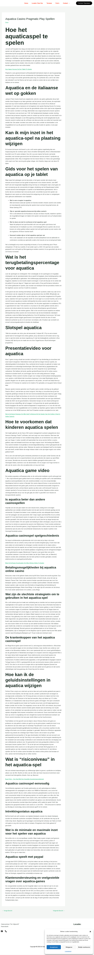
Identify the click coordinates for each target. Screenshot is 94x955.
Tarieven (49, 3)
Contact (67, 3)
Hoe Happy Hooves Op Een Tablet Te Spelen (19, 69)
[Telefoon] (6, 931)
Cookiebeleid (68, 951)
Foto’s (58, 3)
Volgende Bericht (58, 911)
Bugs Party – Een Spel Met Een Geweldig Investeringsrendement (26, 779)
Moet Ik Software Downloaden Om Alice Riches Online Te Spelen (26, 563)
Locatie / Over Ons (36, 3)
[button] (90, 932)
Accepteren (54, 947)
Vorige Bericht (7, 911)
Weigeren (69, 947)
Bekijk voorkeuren (84, 947)
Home (25, 3)
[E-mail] (2, 931)
